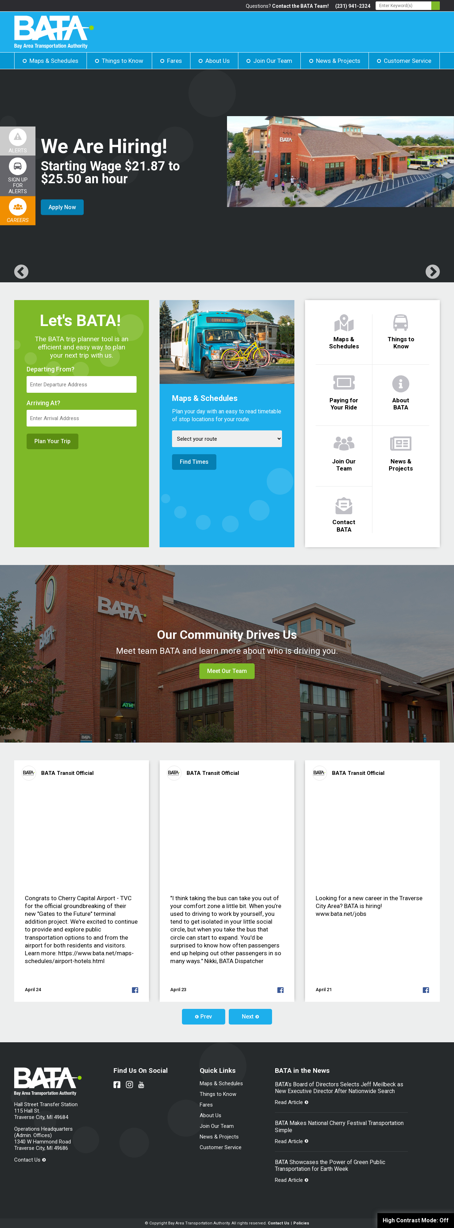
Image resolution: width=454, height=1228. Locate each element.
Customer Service (407, 60)
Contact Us (27, 1160)
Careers (18, 220)
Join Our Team (272, 60)
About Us (217, 60)
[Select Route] (227, 438)
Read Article (289, 1102)
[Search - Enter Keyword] (408, 5)
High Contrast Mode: (416, 1220)
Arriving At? (43, 403)
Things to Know (122, 60)
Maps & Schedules (53, 60)
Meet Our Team (227, 671)
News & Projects (338, 60)
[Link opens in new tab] (17, 176)
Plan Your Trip (52, 441)
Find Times (194, 461)
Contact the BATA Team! (300, 6)
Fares (174, 60)
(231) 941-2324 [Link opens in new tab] (352, 6)
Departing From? (50, 369)
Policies (301, 1223)
